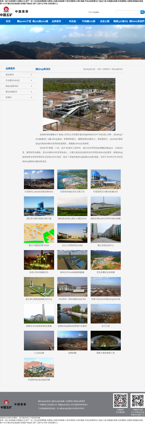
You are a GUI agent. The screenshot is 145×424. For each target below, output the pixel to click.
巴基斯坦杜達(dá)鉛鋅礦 (39, 380)
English (96, 12)
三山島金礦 (39, 353)
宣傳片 (9, 97)
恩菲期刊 (10, 74)
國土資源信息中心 (106, 245)
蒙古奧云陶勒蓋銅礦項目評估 (39, 299)
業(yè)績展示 (11, 91)
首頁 (8, 21)
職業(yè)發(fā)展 (120, 22)
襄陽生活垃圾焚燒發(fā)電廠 (39, 326)
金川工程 (106, 326)
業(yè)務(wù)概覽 (40, 22)
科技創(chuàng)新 (72, 22)
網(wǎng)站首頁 (44, 401)
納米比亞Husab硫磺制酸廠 (72, 272)
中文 (90, 12)
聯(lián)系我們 (136, 21)
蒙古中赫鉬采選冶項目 (39, 245)
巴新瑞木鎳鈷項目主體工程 (72, 191)
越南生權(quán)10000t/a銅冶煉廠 (106, 218)
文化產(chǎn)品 (13, 80)
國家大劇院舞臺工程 (106, 353)
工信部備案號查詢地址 (47, 408)
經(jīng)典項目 (12, 86)
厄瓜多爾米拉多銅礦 (106, 272)
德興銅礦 (72, 353)
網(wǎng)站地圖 (58, 401)
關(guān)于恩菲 (24, 22)
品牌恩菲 (56, 21)
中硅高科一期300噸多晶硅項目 (72, 299)
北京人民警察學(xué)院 (72, 245)
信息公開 (104, 21)
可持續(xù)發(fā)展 (88, 22)
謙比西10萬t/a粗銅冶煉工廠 (39, 218)
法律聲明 (69, 401)
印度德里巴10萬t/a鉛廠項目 (105, 191)
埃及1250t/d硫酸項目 (38, 272)
